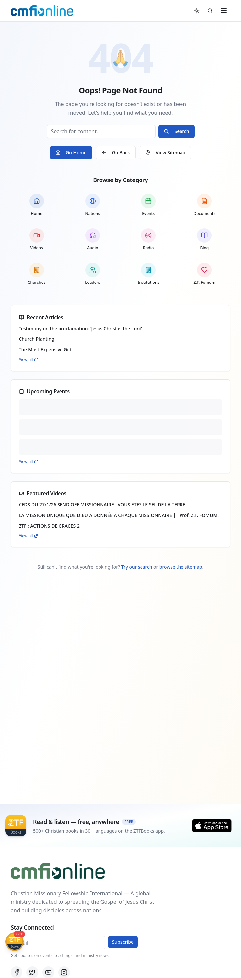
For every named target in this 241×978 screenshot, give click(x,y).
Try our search (136, 567)
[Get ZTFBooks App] (14, 941)
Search (176, 131)
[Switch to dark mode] (197, 11)
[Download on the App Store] (212, 825)
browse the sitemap (180, 567)
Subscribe (123, 942)
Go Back (115, 152)
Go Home (71, 152)
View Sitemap (165, 152)
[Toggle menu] (223, 10)
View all (28, 359)
